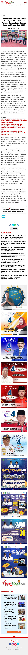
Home (3, 5)
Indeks (16, 5)
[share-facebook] (10, 225)
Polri (4, 216)
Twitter (19, 645)
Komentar (14, 228)
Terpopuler (9, 5)
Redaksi (6, 647)
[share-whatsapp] (15, 225)
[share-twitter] (13, 225)
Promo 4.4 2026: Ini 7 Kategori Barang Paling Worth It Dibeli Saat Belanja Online (10, 618)
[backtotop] (14, 637)
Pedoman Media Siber (14, 647)
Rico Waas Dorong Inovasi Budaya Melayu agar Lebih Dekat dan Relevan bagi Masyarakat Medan (9, 611)
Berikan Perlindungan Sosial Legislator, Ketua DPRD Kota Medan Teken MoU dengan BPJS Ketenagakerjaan (14, 210)
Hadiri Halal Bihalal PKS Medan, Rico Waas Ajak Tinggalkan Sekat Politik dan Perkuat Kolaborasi (10, 597)
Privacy (21, 647)
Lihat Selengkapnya (14, 631)
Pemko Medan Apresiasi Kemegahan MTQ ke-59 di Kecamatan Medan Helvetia (10, 625)
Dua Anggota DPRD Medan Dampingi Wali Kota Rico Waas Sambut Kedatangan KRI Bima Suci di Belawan (10, 604)
